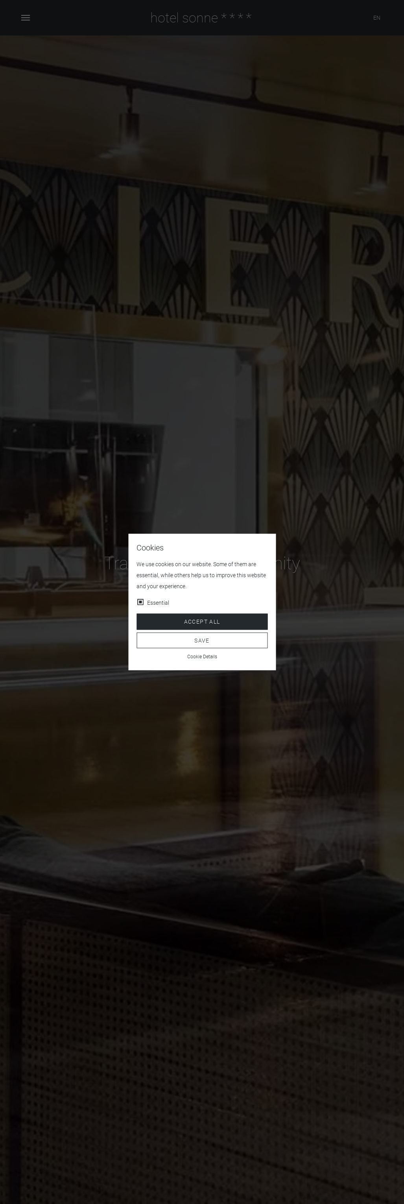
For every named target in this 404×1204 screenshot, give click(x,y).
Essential (158, 603)
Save (202, 640)
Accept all (202, 622)
